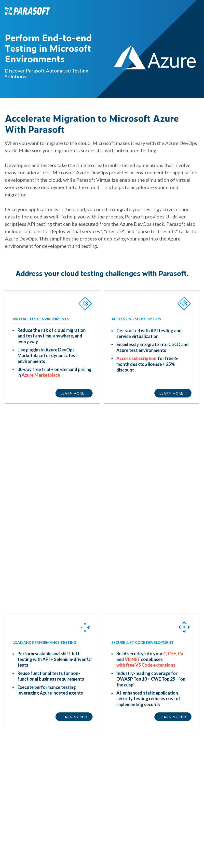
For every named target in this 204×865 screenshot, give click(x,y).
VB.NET (132, 449)
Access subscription (136, 358)
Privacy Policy (140, 680)
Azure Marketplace (41, 375)
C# (180, 443)
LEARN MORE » (74, 393)
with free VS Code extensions (145, 455)
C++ (172, 443)
